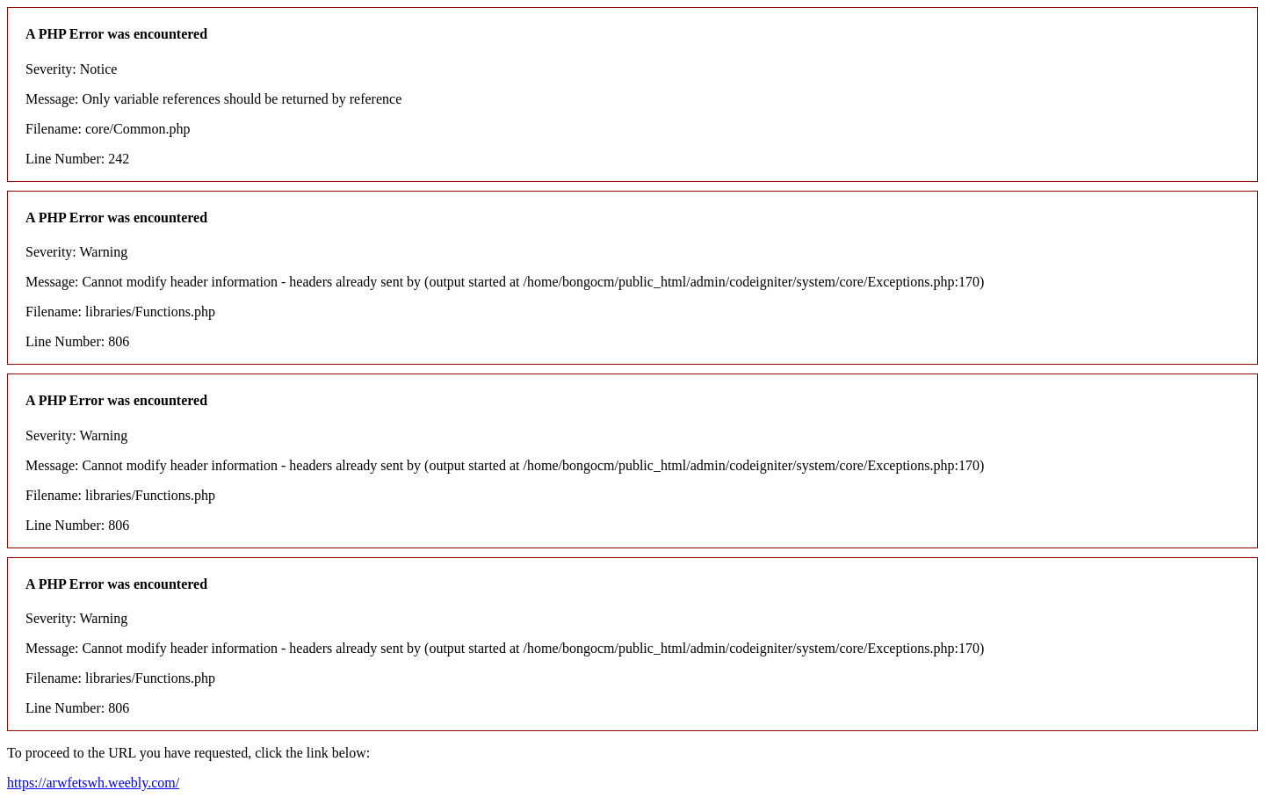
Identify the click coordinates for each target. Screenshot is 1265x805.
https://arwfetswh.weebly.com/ (93, 782)
